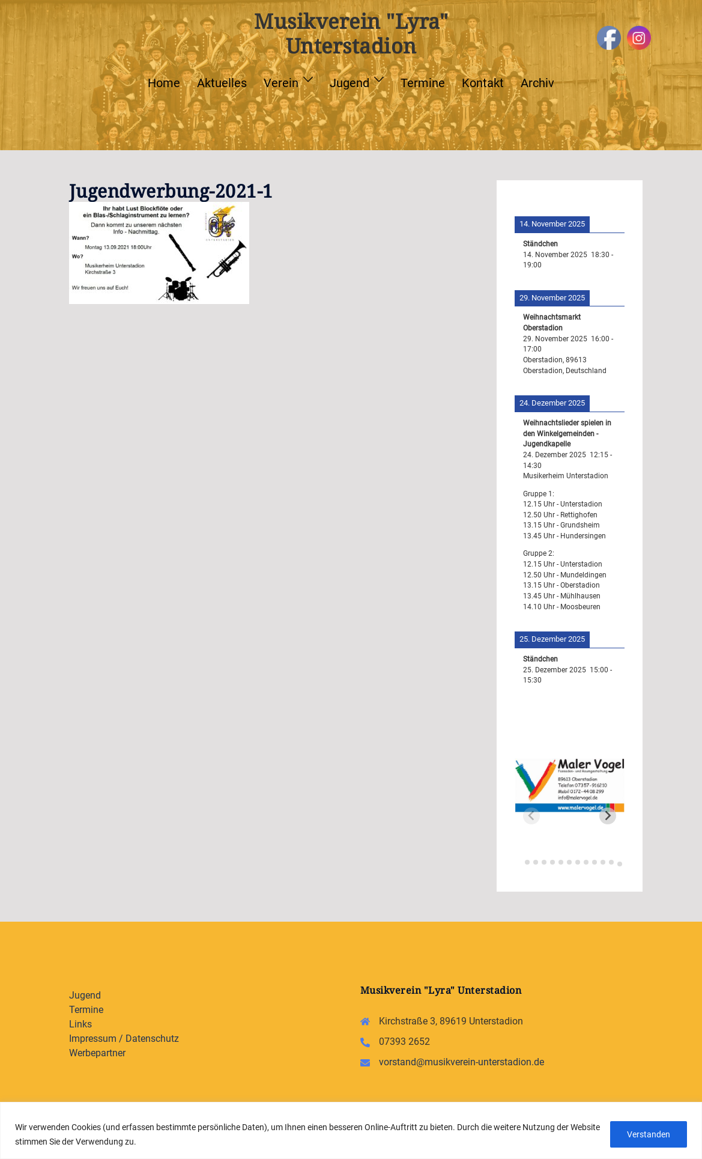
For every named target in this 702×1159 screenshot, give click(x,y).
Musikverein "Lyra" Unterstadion (351, 33)
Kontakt (483, 83)
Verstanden (648, 1134)
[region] (351, 1130)
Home (164, 83)
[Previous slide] (531, 816)
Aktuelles (222, 83)
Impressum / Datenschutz (124, 1038)
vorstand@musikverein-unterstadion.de (461, 1062)
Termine (423, 83)
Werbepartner (97, 1053)
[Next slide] (607, 816)
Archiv (537, 83)
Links (80, 1024)
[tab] (519, 860)
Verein (281, 83)
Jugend (349, 83)
